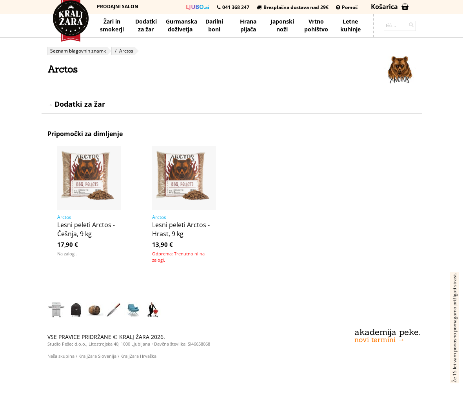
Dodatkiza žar (146, 25)
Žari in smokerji (112, 25)
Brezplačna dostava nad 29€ (293, 7)
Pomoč (347, 7)
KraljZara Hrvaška (138, 356)
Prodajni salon (117, 6)
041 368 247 (233, 7)
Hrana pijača (248, 25)
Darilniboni (214, 25)
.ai (197, 6)
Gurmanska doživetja (181, 25)
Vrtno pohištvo (316, 25)
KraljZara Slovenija (97, 356)
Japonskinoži (282, 25)
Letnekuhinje (350, 25)
